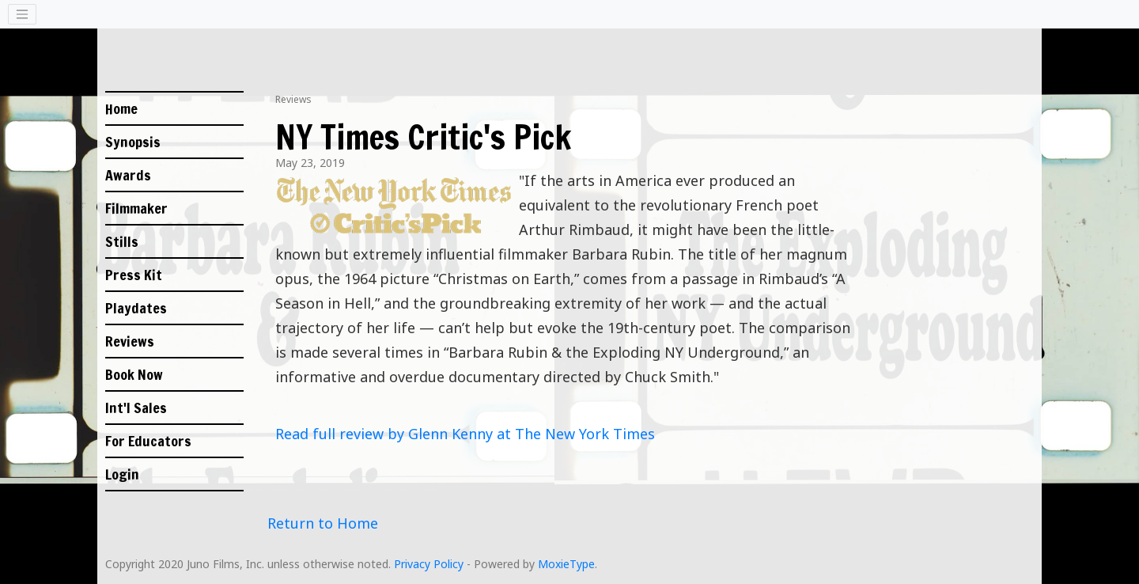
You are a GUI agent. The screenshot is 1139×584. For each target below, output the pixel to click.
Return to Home (322, 523)
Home (121, 108)
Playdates (136, 308)
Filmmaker (136, 208)
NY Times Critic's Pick (423, 137)
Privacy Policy (429, 563)
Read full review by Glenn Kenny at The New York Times (465, 433)
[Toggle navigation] (22, 14)
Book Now (134, 374)
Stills (121, 241)
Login (122, 474)
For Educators (148, 440)
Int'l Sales (136, 407)
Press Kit (133, 274)
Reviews (129, 341)
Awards (128, 175)
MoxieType (566, 563)
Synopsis (133, 141)
